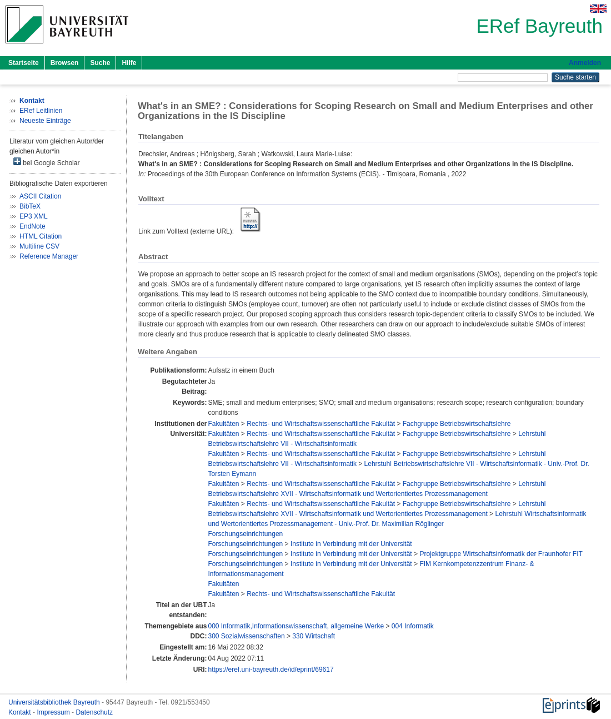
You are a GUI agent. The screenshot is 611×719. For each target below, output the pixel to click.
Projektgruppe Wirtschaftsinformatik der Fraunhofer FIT (500, 554)
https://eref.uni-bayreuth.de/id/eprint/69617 (270, 669)
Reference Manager (48, 256)
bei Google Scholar (46, 162)
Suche (100, 63)
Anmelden (585, 63)
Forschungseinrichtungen (245, 534)
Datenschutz (94, 712)
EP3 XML (33, 216)
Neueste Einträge (45, 121)
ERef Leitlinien (40, 111)
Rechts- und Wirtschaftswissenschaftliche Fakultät (321, 424)
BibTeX (30, 206)
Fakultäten (223, 424)
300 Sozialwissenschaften (246, 636)
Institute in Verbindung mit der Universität (351, 544)
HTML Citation (40, 236)
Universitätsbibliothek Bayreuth (55, 702)
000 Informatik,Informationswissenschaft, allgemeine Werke (296, 626)
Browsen (65, 63)
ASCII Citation (40, 196)
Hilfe (129, 63)
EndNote (32, 226)
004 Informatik (413, 626)
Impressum (54, 712)
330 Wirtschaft (313, 636)
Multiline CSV (39, 246)
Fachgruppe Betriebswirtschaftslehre (457, 424)
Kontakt (20, 712)
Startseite (23, 63)
